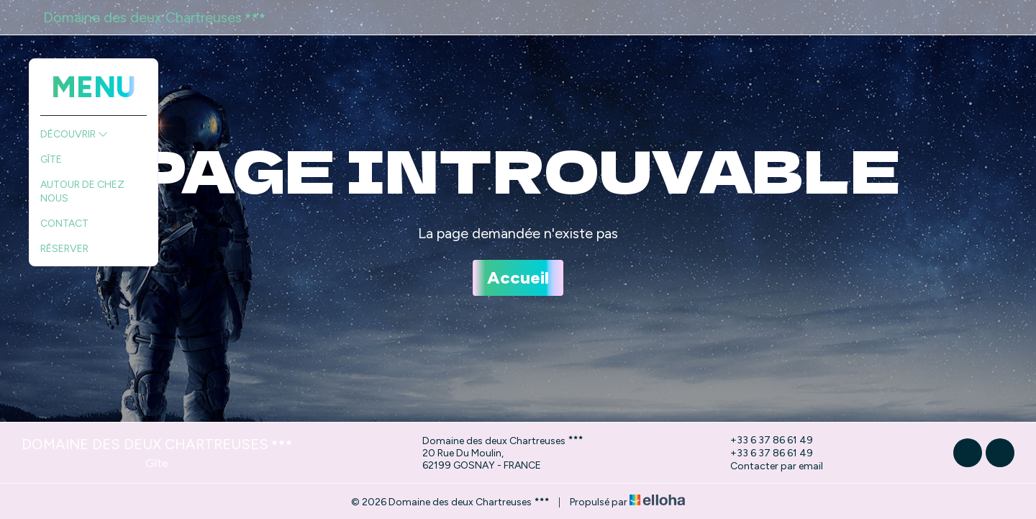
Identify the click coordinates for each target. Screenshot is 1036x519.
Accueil (518, 277)
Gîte (51, 159)
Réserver (64, 249)
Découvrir (74, 134)
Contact (64, 223)
